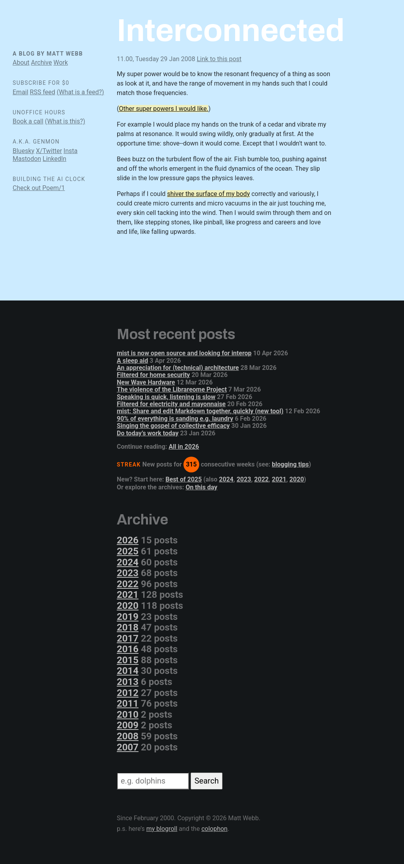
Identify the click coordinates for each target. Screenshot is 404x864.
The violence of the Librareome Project (172, 389)
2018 (127, 627)
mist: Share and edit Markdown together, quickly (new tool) (200, 411)
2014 (127, 670)
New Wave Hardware (146, 382)
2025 (127, 551)
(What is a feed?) (80, 92)
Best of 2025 (184, 479)
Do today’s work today (148, 433)
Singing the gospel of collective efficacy (173, 425)
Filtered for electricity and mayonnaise (171, 404)
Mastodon (27, 158)
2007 (127, 747)
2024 (226, 479)
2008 (127, 736)
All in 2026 (183, 446)
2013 (127, 681)
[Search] (153, 781)
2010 (127, 714)
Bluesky (23, 151)
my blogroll (162, 828)
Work (60, 62)
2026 (127, 540)
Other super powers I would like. (163, 108)
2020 (297, 479)
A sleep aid (132, 360)
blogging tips (290, 464)
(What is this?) (65, 121)
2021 (279, 479)
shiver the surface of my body (208, 194)
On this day (201, 487)
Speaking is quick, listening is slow (166, 397)
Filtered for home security (153, 375)
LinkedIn (54, 158)
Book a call (28, 121)
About (21, 62)
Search (207, 781)
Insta (70, 151)
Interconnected (230, 30)
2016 (127, 649)
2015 (127, 660)
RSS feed (42, 92)
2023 (244, 479)
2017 (127, 638)
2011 (127, 703)
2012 (127, 692)
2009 (127, 725)
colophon (214, 828)
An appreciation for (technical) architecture (178, 367)
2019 (127, 616)
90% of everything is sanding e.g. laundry (175, 418)
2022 (261, 479)
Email (20, 92)
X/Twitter (49, 151)
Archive (41, 62)
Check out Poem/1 (39, 188)
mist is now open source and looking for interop (184, 353)
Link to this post (219, 59)
